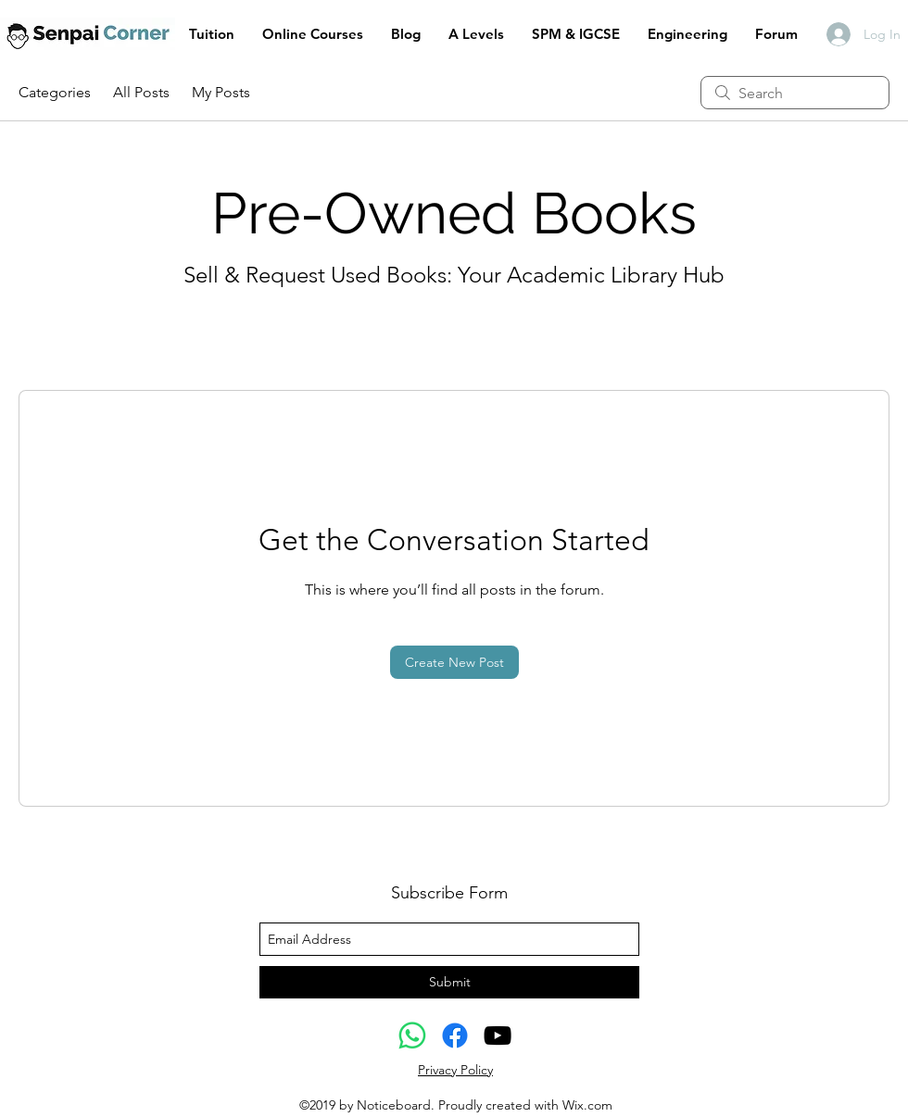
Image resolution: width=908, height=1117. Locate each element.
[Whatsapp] (412, 1035)
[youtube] (497, 1035)
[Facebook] (455, 1035)
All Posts (141, 92)
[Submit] (449, 982)
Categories (55, 92)
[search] (794, 92)
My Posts (221, 92)
